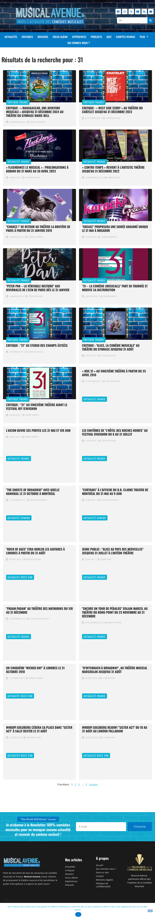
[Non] (150, 910)
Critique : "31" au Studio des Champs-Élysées (37, 345)
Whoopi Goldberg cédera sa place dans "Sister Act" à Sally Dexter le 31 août (39, 729)
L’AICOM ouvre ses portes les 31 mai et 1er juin (38, 430)
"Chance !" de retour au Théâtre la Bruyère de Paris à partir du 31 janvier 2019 (38, 228)
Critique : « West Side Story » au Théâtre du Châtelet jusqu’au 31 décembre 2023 (112, 110)
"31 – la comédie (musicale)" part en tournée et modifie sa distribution (115, 288)
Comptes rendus (125, 37)
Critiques (27, 37)
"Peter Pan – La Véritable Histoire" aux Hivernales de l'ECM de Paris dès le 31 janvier (37, 288)
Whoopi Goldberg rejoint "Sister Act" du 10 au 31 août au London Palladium (114, 729)
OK (78, 914)
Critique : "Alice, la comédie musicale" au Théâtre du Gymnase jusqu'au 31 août (110, 347)
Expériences (79, 37)
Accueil (99, 865)
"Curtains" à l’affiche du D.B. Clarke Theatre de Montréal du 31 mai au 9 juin (115, 491)
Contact (100, 876)
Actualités (11, 37)
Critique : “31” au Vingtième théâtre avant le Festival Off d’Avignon (36, 406)
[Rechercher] (150, 20)
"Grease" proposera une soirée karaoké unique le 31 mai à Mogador (115, 228)
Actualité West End (20, 577)
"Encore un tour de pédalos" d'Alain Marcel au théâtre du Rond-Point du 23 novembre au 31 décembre (115, 612)
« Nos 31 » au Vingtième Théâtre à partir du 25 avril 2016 (114, 373)
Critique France (18, 102)
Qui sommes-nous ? (79, 43)
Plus (144, 37)
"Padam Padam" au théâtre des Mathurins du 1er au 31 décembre (39, 610)
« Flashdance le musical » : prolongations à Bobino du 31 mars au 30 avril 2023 (37, 169)
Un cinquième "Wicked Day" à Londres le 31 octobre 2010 (35, 669)
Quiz (109, 37)
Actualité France (19, 162)
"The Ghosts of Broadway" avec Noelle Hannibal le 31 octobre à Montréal (32, 491)
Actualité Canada (19, 518)
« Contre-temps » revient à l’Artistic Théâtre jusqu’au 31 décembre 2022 (113, 169)
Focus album (60, 37)
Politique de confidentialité (103, 885)
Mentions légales (104, 879)
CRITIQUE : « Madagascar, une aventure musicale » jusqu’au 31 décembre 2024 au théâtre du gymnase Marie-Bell (34, 112)
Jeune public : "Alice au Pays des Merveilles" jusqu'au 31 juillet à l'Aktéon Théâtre (112, 551)
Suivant (93, 784)
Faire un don (102, 872)
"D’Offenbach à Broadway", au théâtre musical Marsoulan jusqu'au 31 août (114, 669)
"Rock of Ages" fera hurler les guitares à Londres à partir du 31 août (35, 551)
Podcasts (96, 37)
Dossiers (43, 37)
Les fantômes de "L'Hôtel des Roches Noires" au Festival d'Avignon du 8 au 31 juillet (115, 432)
